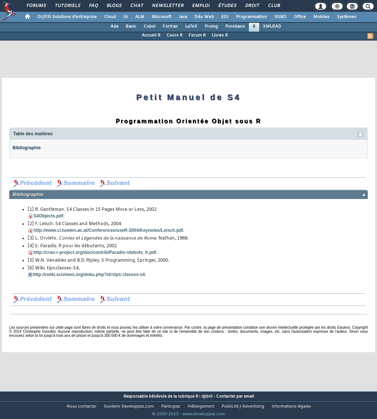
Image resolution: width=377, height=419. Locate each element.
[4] (31, 246)
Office (300, 17)
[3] (31, 238)
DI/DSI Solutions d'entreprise (67, 17)
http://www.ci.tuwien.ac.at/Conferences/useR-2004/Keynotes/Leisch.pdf (108, 230)
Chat (136, 6)
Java (183, 17)
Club (273, 6)
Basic (131, 26)
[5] (31, 260)
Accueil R (151, 35)
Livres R (220, 35)
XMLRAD (272, 26)
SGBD (280, 17)
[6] (31, 268)
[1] (31, 210)
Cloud (110, 17)
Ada (114, 26)
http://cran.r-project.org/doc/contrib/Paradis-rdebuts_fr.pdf (95, 252)
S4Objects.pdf (48, 216)
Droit (252, 6)
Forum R (197, 35)
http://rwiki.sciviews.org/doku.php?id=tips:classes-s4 (89, 274)
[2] (31, 224)
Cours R (174, 35)
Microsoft (161, 17)
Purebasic (235, 26)
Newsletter (167, 6)
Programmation (251, 17)
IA (125, 17)
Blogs (114, 6)
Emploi (200, 6)
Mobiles (321, 17)
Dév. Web (204, 17)
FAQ (93, 6)
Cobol (149, 26)
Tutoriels (67, 6)
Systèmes (346, 17)
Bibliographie (27, 147)
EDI (225, 17)
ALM (139, 17)
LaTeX (191, 26)
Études (227, 6)
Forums (35, 6)
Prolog (211, 26)
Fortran (170, 26)
